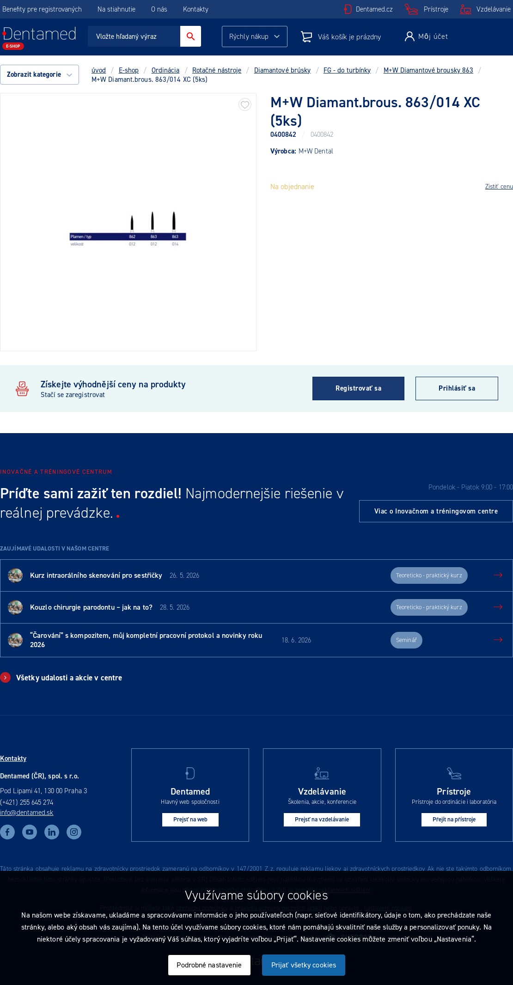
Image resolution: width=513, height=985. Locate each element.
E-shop (129, 70)
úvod (99, 70)
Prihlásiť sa (457, 388)
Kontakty (195, 9)
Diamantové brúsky (282, 70)
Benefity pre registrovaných (42, 9)
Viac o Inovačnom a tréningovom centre (436, 511)
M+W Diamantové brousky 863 (429, 70)
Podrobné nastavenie (209, 965)
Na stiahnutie (117, 9)
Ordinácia (166, 70)
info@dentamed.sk (27, 812)
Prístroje (436, 9)
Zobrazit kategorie (39, 74)
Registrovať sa (358, 388)
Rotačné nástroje (217, 70)
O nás (159, 9)
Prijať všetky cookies (303, 965)
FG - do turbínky (347, 70)
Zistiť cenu (499, 186)
